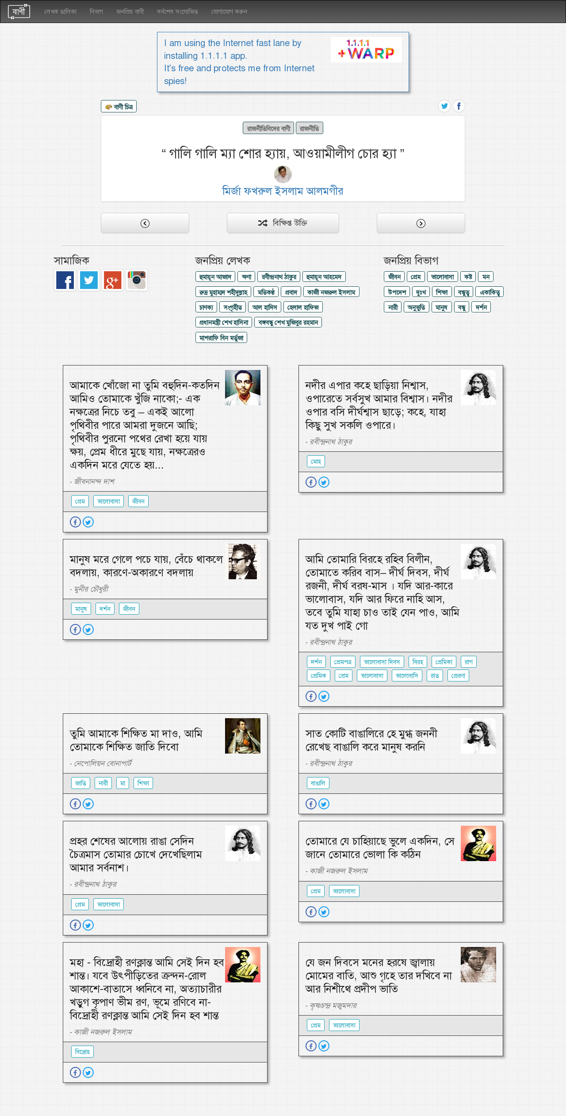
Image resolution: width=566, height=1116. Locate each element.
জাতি (80, 783)
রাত (435, 676)
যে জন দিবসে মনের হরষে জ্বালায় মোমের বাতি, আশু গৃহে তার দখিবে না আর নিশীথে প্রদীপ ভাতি (379, 976)
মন (486, 277)
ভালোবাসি (407, 676)
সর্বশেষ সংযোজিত (177, 11)
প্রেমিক (318, 676)
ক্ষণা (246, 277)
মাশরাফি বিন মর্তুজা (221, 338)
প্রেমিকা (444, 662)
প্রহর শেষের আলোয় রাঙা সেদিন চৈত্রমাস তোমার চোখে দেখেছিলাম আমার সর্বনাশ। (136, 854)
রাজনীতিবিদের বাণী (268, 129)
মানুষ (441, 308)
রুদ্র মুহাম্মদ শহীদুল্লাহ (223, 292)
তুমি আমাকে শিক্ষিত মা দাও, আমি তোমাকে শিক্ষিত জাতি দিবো (136, 740)
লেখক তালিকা (60, 11)
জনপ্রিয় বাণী (130, 11)
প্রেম (416, 277)
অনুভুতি (416, 308)
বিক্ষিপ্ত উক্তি (282, 223)
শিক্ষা (441, 292)
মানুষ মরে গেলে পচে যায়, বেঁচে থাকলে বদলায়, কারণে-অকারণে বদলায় (146, 566)
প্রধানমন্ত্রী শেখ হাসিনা (223, 323)
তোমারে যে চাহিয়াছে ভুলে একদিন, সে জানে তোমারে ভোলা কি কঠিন (380, 848)
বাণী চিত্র (119, 107)
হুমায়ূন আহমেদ (323, 277)
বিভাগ (96, 11)
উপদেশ (397, 292)
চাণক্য (206, 308)
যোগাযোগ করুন (229, 11)
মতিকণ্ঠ (266, 292)
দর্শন (481, 308)
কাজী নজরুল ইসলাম (331, 292)
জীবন (394, 277)
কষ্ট (468, 277)
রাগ (469, 662)
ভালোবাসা (442, 277)
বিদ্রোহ (82, 1052)
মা (122, 783)
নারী (393, 308)
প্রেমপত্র (343, 662)
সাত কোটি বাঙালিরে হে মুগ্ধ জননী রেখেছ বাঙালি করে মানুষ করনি (371, 740)
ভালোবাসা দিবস (382, 662)
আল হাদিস (264, 308)
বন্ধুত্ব (463, 292)
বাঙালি (318, 783)
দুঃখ (420, 292)
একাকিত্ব (490, 292)
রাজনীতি (309, 129)
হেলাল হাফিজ (302, 308)
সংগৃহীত (233, 308)
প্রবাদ (291, 292)
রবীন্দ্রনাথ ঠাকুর (279, 277)
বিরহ (418, 662)
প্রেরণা (458, 676)
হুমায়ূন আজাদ (215, 277)
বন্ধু (461, 308)
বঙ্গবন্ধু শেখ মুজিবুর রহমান (288, 323)
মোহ (316, 462)
